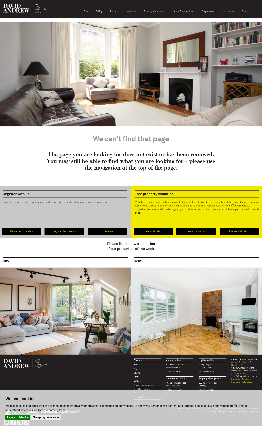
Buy (86, 11)
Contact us (247, 11)
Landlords (131, 11)
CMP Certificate (238, 374)
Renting (114, 11)
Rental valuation (196, 231)
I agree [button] (11, 417)
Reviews (107, 231)
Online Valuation (239, 231)
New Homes (228, 11)
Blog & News (208, 11)
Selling (99, 11)
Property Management (155, 11)
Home (136, 365)
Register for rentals (64, 231)
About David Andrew (183, 11)
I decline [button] (24, 417)
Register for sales (21, 231)
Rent (136, 377)
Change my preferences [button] (45, 417)
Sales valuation (153, 231)
